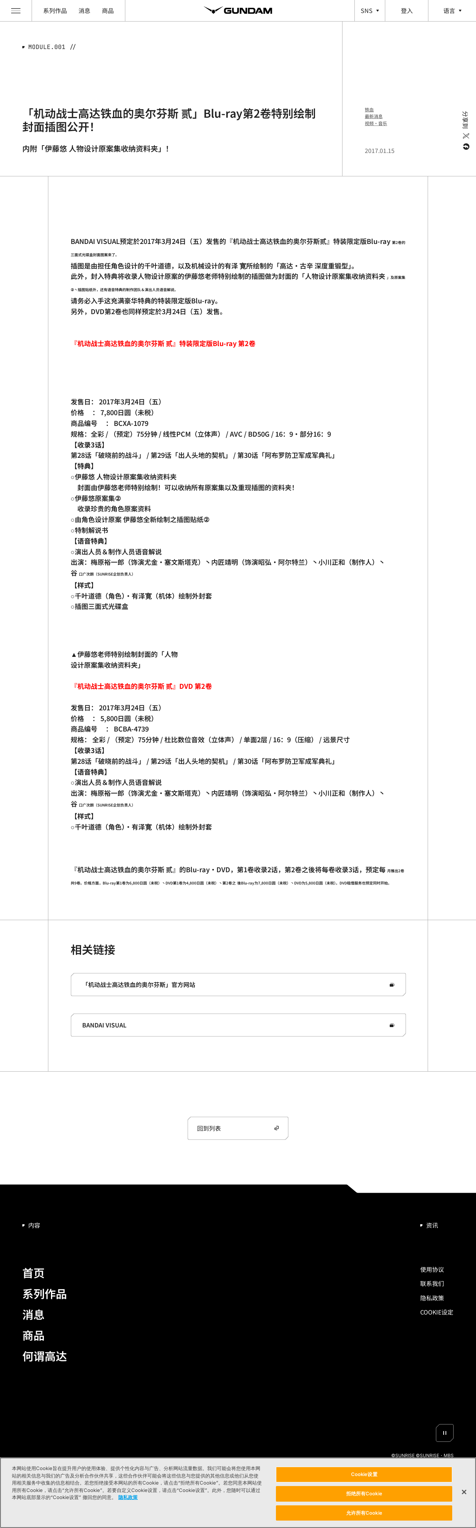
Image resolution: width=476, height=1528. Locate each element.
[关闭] (464, 1494)
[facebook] (465, 146)
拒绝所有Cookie (364, 1496)
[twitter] (465, 136)
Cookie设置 (437, 1312)
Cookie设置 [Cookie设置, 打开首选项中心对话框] (364, 1476)
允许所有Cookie (364, 1515)
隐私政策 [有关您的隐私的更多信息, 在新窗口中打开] (128, 1499)
